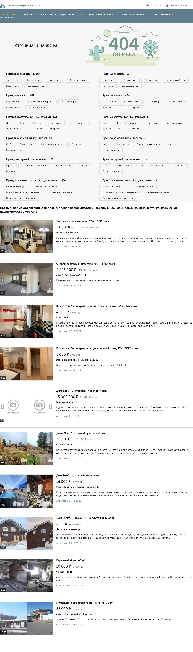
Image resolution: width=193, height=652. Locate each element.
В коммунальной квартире (43, 103)
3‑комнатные (58, 80)
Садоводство (28, 153)
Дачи (24, 125)
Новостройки (41, 87)
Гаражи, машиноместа (134, 15)
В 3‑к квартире (14, 109)
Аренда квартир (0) (117, 73)
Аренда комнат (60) (117, 96)
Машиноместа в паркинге (36, 176)
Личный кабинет (177, 5)
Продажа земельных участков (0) (31, 147)
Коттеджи (42, 125)
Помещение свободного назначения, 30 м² (84, 615)
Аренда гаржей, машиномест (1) (126, 169)
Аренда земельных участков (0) (125, 147)
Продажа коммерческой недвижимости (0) (38, 191)
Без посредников (66, 87)
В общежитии (14, 103)
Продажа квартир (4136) (24, 73)
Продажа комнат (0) (21, 96)
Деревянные (40, 131)
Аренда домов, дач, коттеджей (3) (127, 124)
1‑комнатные (13, 80)
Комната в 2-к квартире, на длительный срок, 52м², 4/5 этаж (96, 318)
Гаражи (10, 176)
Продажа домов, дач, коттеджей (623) (34, 118)
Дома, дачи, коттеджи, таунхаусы (61, 15)
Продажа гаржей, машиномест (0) (31, 169)
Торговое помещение (50, 198)
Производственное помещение (23, 210)
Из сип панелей (64, 131)
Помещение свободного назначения (25, 204)
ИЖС (9, 153)
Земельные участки (101, 15)
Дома (9, 125)
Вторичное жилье (16, 87)
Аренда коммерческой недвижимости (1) (133, 191)
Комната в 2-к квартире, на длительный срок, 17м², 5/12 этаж (97, 361)
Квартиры (9, 15)
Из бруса (11, 137)
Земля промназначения (56, 153)
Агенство (83, 153)
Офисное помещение (18, 198)
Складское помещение (65, 204)
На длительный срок (113, 87)
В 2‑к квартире (74, 103)
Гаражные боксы (67, 176)
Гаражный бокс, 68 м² (70, 573)
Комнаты (27, 15)
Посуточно (138, 87)
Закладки (153, 5)
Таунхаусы (62, 125)
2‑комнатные (36, 80)
